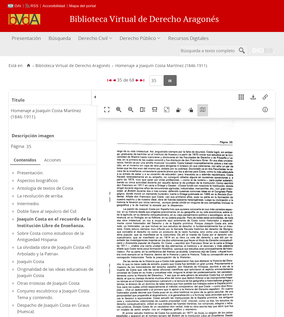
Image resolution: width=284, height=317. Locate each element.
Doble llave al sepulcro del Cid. (47, 211)
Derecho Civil (93, 38)
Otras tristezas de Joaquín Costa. (48, 283)
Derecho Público (138, 38)
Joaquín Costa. (31, 261)
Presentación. (30, 172)
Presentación (26, 38)
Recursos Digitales (188, 38)
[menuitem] (27, 38)
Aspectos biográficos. (38, 180)
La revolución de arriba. (40, 196)
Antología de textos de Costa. (45, 188)
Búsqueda (60, 38)
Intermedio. (28, 203)
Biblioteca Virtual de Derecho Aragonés (72, 65)
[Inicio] (28, 66)
